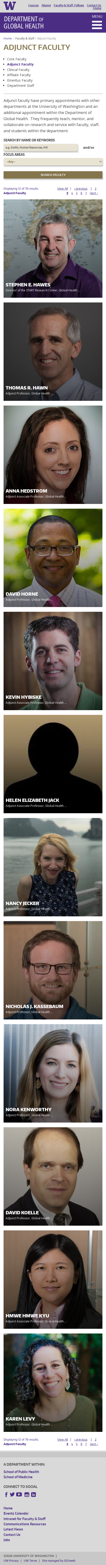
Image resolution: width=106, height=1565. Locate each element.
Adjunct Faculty (20, 64)
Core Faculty (16, 59)
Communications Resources (25, 1524)
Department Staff (20, 85)
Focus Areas (14, 155)
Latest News (13, 1529)
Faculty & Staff (24, 38)
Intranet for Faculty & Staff (24, 1519)
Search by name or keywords (29, 140)
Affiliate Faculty (19, 75)
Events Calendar (16, 1513)
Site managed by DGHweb (58, 1560)
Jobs (7, 1540)
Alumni (46, 5)
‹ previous (80, 188)
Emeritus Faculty (20, 80)
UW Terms (30, 1560)
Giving (97, 8)
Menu (97, 16)
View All (62, 188)
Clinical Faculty (18, 69)
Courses (33, 5)
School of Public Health (21, 1472)
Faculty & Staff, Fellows (69, 5)
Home (8, 38)
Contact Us (94, 5)
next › (94, 193)
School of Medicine (18, 1477)
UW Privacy (11, 1560)
